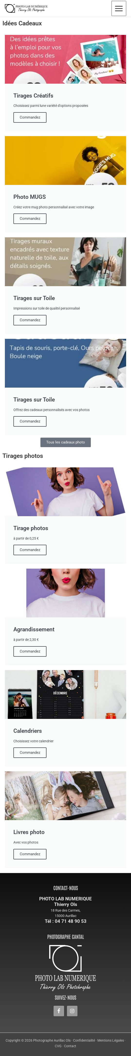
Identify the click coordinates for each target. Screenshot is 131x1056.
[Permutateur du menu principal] (119, 8)
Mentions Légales (110, 1040)
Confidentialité (84, 1040)
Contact (70, 1046)
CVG (58, 1046)
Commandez (30, 117)
